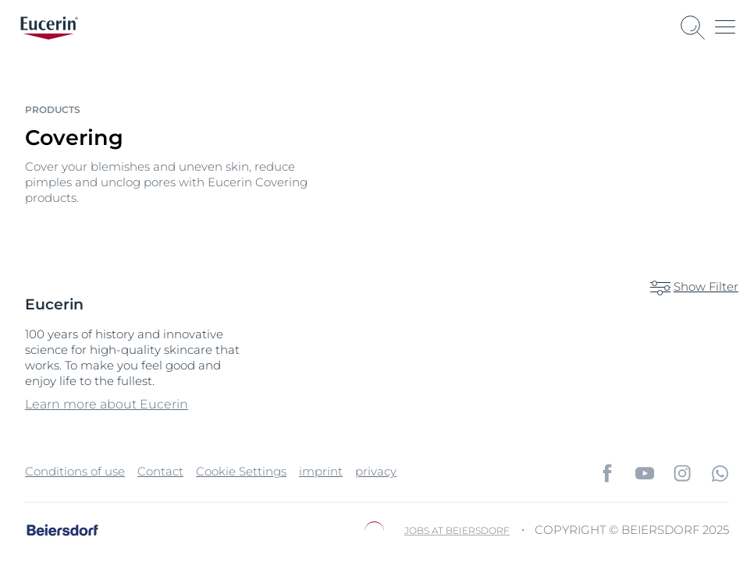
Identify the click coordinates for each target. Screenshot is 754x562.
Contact (160, 470)
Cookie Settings (241, 470)
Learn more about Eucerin (106, 403)
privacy (376, 470)
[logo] (49, 28)
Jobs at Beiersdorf (457, 529)
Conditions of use (75, 470)
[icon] (607, 472)
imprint (321, 470)
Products (52, 109)
